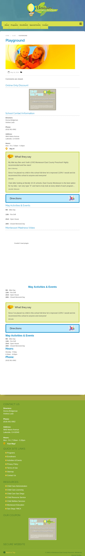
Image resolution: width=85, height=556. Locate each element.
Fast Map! (11, 441)
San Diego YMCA (14, 506)
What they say (25, 154)
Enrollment (32, 24)
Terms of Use (12, 465)
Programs (18, 24)
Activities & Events (14, 458)
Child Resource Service (16, 495)
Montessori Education (15, 502)
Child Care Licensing (15, 487)
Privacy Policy (12, 461)
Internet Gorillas (76, 552)
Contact (61, 24)
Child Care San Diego (15, 491)
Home (7, 33)
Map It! (12, 146)
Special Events (46, 24)
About (7, 24)
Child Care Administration (17, 483)
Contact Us (11, 473)
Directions (16, 195)
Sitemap (10, 469)
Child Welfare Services (16, 498)
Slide (14, 33)
